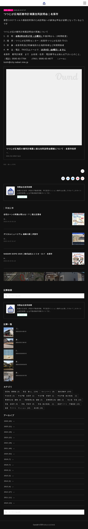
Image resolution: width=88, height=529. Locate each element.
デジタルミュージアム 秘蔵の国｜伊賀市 (21, 234)
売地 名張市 (11, 404)
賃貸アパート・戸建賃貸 (69, 404)
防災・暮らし (8, 10)
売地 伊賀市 (27, 404)
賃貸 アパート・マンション (17, 408)
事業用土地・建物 (13, 400)
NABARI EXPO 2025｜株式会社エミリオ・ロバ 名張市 (28, 254)
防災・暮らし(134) (10, 164)
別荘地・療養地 (12, 392)
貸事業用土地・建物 (55, 400)
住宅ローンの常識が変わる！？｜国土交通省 (22, 214)
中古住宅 (10, 396)
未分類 (38, 408)
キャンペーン (48, 392)
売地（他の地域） (46, 404)
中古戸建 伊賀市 (46, 396)
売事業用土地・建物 (34, 400)
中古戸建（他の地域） (67, 396)
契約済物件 (64, 392)
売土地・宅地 (74, 400)
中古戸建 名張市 (26, 396)
